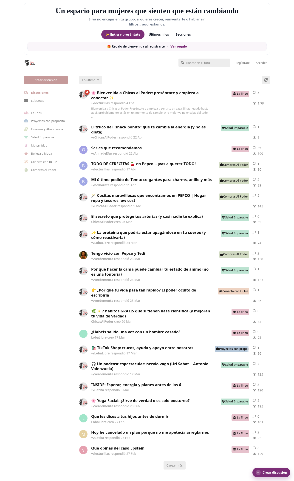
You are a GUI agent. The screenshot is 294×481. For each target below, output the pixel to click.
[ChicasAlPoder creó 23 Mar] (83, 292)
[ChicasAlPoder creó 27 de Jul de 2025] (83, 402)
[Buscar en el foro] (204, 63)
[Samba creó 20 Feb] (83, 255)
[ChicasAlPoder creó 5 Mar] (83, 366)
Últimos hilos (159, 34)
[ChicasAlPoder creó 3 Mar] (83, 386)
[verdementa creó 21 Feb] (83, 450)
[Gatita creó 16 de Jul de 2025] (83, 150)
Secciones (183, 34)
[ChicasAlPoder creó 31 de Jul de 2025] (83, 197)
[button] (271, 472)
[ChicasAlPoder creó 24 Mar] (83, 234)
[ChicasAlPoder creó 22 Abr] (83, 129)
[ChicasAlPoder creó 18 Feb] (83, 271)
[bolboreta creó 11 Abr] (83, 181)
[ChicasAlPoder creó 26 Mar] (83, 218)
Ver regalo (178, 46)
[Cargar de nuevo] (266, 80)
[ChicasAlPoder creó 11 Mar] (83, 349)
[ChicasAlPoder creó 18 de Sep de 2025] (83, 95)
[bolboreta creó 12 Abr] (83, 165)
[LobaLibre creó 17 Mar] (83, 334)
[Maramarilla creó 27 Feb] (83, 434)
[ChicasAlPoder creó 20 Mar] (83, 313)
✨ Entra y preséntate (122, 34)
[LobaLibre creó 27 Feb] (83, 418)
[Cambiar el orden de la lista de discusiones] (90, 80)
